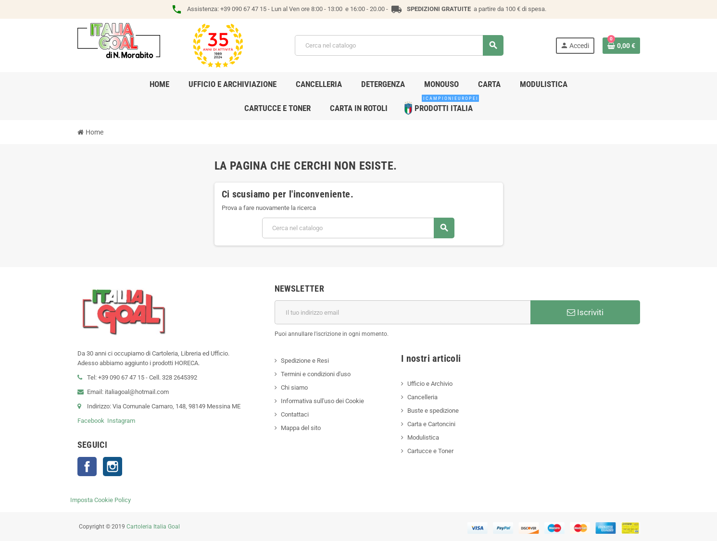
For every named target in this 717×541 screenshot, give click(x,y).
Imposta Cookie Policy (100, 500)
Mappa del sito (301, 427)
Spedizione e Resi (305, 360)
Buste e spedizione (433, 410)
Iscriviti (585, 312)
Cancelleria (422, 397)
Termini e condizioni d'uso (316, 374)
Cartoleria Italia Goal (153, 526)
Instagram (121, 420)
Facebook (90, 420)
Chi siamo (294, 387)
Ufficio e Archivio (430, 383)
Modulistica (423, 437)
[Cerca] (399, 45)
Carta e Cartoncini (431, 424)
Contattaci (295, 414)
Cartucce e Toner (430, 451)
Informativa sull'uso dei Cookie (322, 401)
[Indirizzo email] (402, 312)
